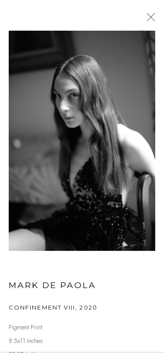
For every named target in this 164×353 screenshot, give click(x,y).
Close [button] (149, 19)
